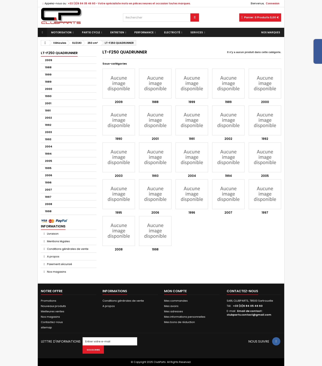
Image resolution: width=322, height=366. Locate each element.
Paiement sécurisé (59, 264)
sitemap (46, 327)
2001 (48, 103)
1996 (48, 182)
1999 (48, 74)
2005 (48, 161)
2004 (48, 146)
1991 (48, 110)
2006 (48, 175)
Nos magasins (56, 272)
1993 (48, 139)
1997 (48, 197)
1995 (48, 168)
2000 (48, 89)
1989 (48, 82)
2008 (48, 204)
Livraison (52, 234)
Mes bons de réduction (179, 322)
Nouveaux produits (53, 306)
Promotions (48, 301)
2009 (48, 60)
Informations (53, 226)
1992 (48, 125)
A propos (52, 256)
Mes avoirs (171, 306)
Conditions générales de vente (67, 249)
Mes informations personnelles (184, 317)
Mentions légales (58, 241)
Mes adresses (173, 311)
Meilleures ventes (52, 311)
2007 (48, 190)
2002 (48, 118)
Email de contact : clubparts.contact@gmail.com (249, 313)
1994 (48, 154)
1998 (48, 211)
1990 (48, 96)
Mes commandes (176, 301)
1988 (48, 67)
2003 (48, 132)
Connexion (272, 3)
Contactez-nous (52, 322)
